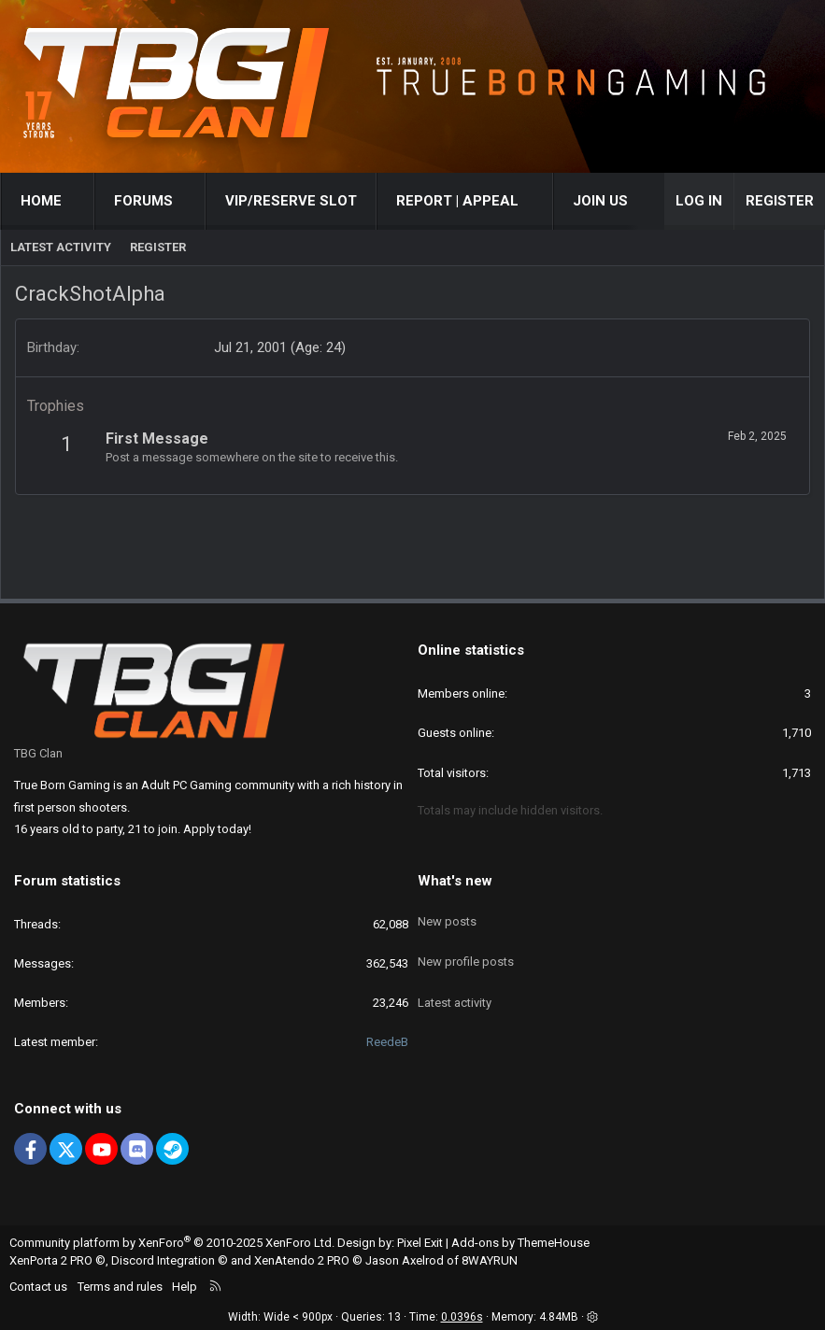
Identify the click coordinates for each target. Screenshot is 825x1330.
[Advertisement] (413, 537)
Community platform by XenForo (171, 1243)
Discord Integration (163, 1260)
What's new (455, 880)
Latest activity (60, 247)
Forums (143, 200)
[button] (78, 201)
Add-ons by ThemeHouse (520, 1243)
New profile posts (466, 947)
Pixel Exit (420, 1243)
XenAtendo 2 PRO (301, 1260)
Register (158, 247)
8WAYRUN (490, 1260)
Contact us (38, 1287)
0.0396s (462, 1316)
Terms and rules (120, 1287)
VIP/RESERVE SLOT (291, 200)
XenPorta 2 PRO (50, 1260)
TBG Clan (38, 753)
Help (184, 1287)
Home (41, 200)
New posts (447, 913)
